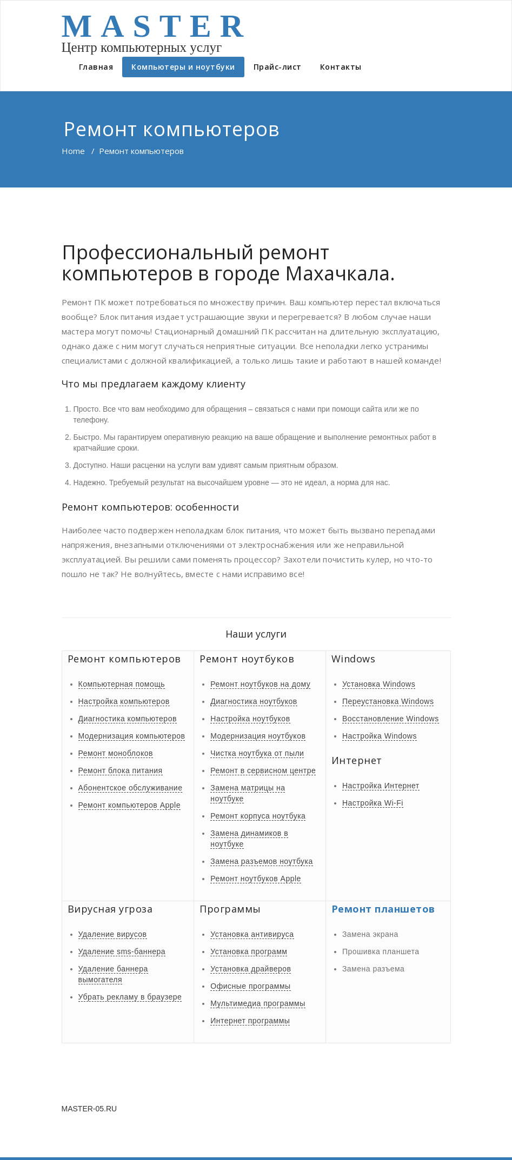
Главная (96, 67)
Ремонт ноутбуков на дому (260, 684)
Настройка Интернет (381, 785)
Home (73, 150)
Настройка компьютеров (124, 701)
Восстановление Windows (390, 718)
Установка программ (248, 951)
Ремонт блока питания (120, 770)
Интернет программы (250, 1020)
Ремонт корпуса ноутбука (257, 816)
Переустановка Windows (388, 701)
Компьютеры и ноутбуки (183, 67)
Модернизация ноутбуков (257, 736)
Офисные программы (250, 986)
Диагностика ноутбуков (253, 701)
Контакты (341, 67)
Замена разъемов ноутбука (261, 861)
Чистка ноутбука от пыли (257, 753)
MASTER (157, 26)
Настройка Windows (379, 736)
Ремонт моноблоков (115, 753)
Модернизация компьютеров (131, 736)
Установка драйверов (250, 968)
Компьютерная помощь (121, 684)
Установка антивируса (252, 934)
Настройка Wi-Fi (372, 803)
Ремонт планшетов (383, 908)
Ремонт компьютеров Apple (129, 805)
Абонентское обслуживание (130, 787)
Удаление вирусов (112, 934)
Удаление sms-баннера (122, 951)
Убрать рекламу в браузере (130, 997)
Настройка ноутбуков (250, 718)
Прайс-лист (278, 67)
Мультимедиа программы (257, 1003)
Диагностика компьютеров (127, 718)
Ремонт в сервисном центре (263, 770)
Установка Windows (378, 684)
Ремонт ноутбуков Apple (255, 878)
